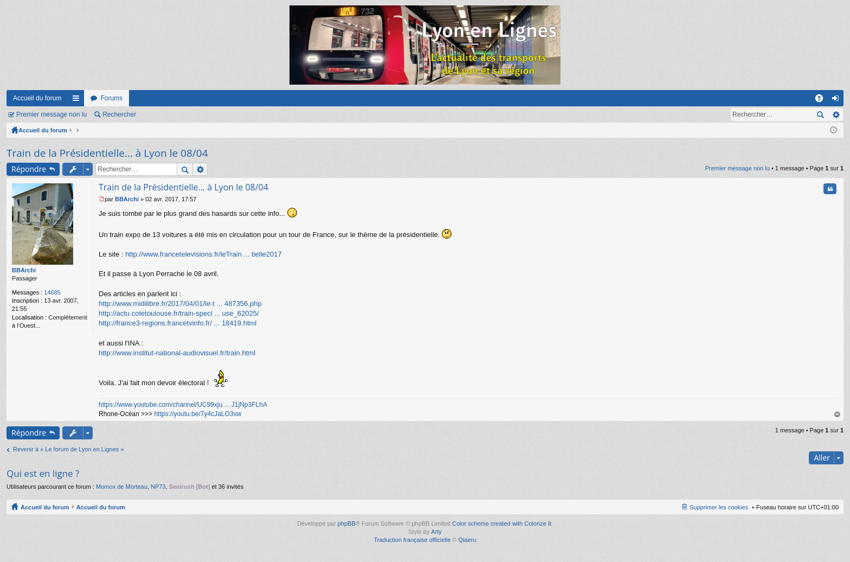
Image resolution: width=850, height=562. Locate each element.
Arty (436, 531)
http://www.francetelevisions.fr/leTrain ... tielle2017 (203, 254)
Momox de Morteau (121, 486)
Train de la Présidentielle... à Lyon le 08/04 (107, 153)
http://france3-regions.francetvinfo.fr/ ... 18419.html (177, 323)
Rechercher (119, 114)
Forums (111, 98)
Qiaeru (467, 540)
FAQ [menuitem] (822, 100)
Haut (837, 414)
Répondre (28, 169)
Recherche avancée (835, 114)
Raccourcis (78, 100)
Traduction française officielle (412, 540)
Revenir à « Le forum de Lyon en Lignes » (68, 449)
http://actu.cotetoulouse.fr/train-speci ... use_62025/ (179, 313)
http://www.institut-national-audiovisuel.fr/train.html (177, 353)
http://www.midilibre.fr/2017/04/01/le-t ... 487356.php (180, 303)
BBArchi (24, 270)
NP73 (158, 486)
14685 (52, 292)
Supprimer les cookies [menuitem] (719, 507)
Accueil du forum (37, 98)
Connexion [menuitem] (837, 100)
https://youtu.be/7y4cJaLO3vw (197, 414)
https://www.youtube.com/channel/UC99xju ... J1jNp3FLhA (183, 404)
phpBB (347, 523)
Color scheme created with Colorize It (501, 523)
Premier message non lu (51, 114)
